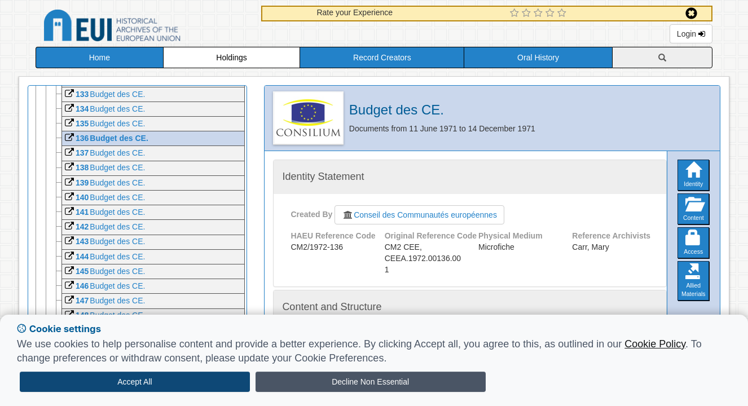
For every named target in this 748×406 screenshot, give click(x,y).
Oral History (538, 57)
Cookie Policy (654, 344)
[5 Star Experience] (563, 13)
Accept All (134, 381)
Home (99, 57)
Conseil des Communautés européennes (419, 214)
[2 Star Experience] (528, 13)
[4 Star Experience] (551, 13)
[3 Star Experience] (539, 13)
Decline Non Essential (370, 381)
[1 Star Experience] (516, 13)
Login (691, 33)
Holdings (231, 57)
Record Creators (382, 57)
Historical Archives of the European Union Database (144, 27)
